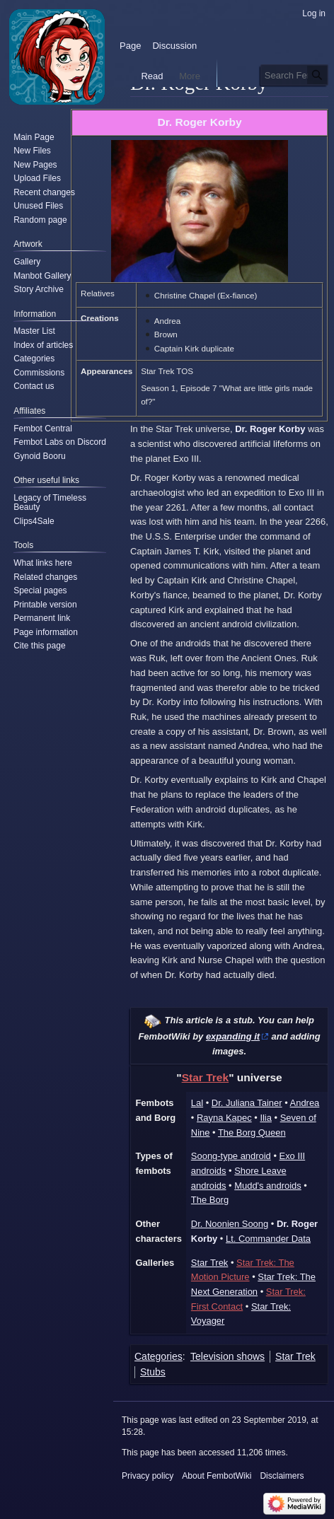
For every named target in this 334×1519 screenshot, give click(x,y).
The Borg (210, 1199)
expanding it (233, 1036)
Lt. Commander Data (268, 1238)
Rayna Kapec (224, 1117)
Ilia (266, 1117)
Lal (197, 1103)
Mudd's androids (267, 1185)
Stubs (153, 1372)
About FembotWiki (216, 1476)
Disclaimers (282, 1476)
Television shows (227, 1356)
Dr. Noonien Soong (229, 1223)
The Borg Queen (252, 1132)
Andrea (305, 1103)
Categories (158, 1356)
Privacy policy (147, 1476)
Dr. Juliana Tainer (247, 1103)
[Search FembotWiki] (294, 75)
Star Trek (205, 1077)
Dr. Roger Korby (199, 122)
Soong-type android (231, 1156)
